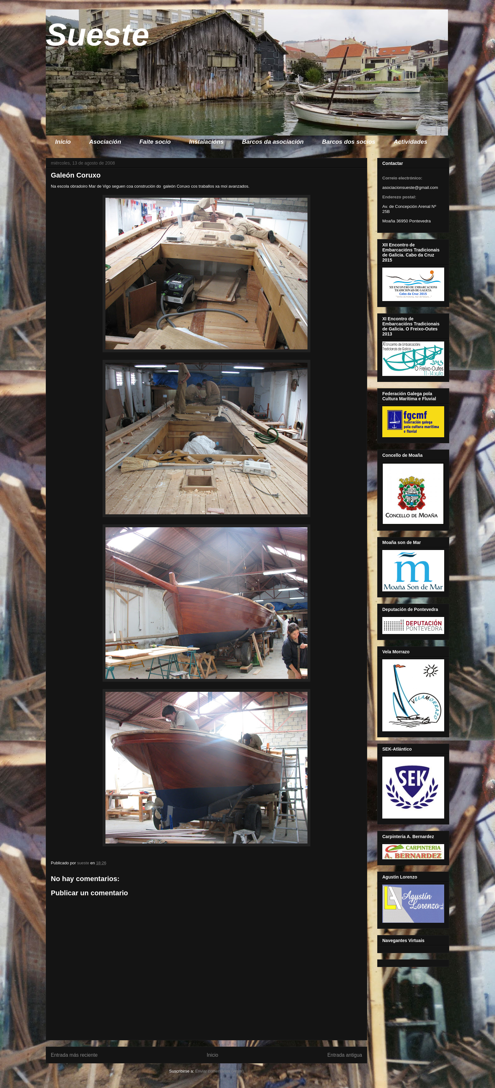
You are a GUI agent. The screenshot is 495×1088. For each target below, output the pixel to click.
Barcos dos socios (348, 141)
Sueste (97, 34)
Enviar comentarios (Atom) (219, 1071)
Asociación (105, 141)
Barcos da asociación (273, 141)
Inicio (63, 141)
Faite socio (155, 141)
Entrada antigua (344, 1055)
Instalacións (206, 141)
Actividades (410, 141)
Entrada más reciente (74, 1055)
